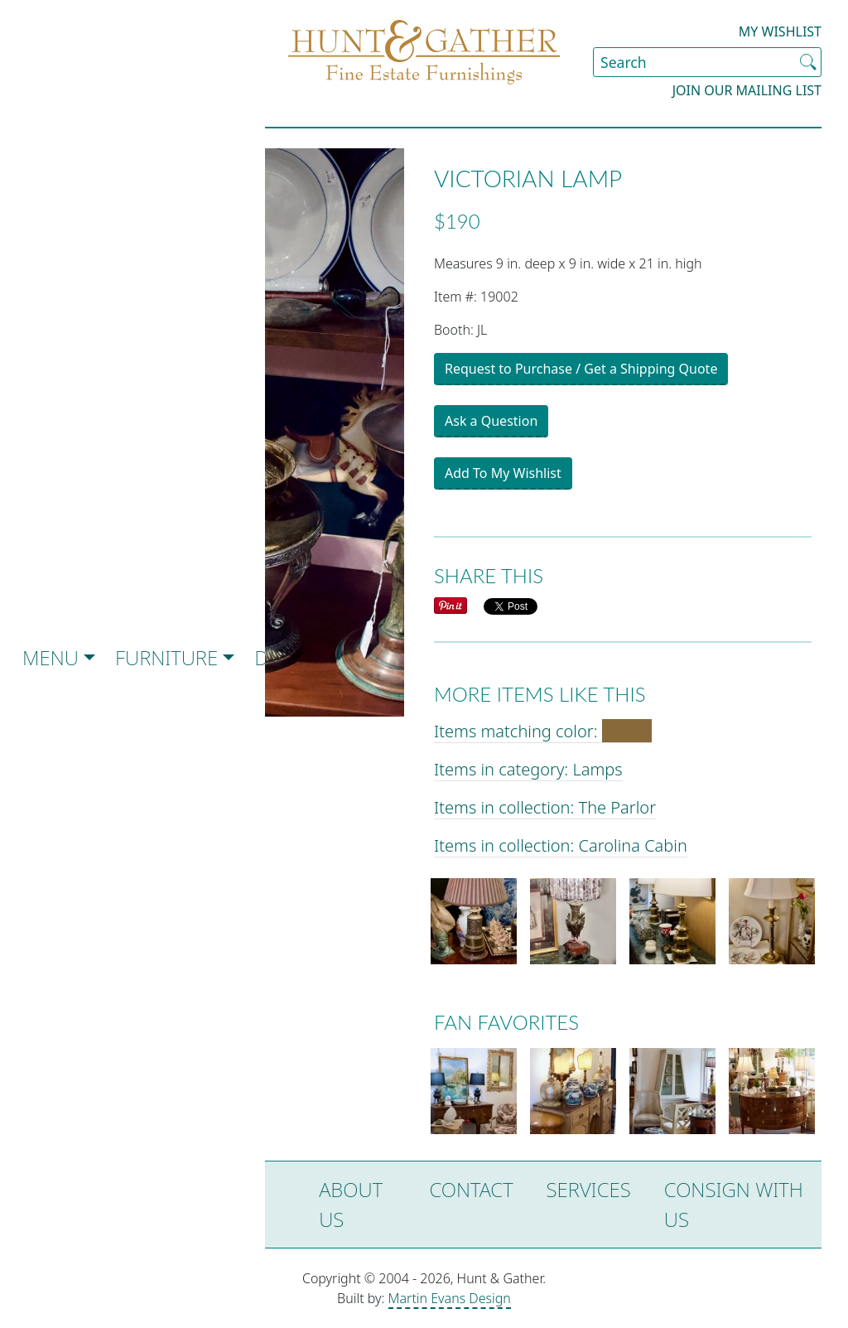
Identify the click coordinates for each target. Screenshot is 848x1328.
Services (589, 1189)
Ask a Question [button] (491, 421)
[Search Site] (707, 62)
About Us (351, 1204)
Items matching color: (543, 731)
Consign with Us (733, 1204)
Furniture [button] (166, 657)
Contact (471, 1189)
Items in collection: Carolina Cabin (560, 845)
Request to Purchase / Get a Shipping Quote (581, 369)
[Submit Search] (808, 62)
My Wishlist (780, 31)
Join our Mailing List (747, 90)
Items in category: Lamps (528, 769)
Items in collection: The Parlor (545, 807)
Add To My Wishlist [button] (503, 473)
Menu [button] (50, 657)
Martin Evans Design (449, 1298)
